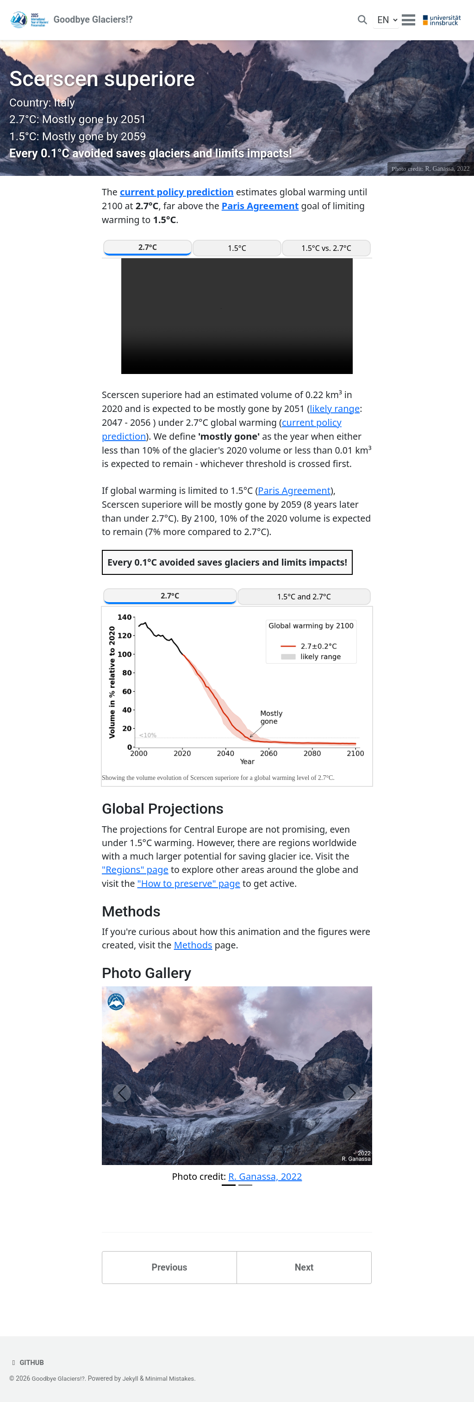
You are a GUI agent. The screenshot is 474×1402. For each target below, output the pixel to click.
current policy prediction (177, 196)
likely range (341, 413)
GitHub (26, 1363)
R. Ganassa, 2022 (447, 172)
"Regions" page (135, 892)
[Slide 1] (229, 1209)
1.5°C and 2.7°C (304, 618)
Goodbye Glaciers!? (94, 20)
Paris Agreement (262, 210)
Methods (219, 968)
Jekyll (132, 1379)
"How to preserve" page (189, 906)
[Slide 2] (245, 1209)
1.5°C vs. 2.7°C (326, 253)
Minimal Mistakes (172, 1379)
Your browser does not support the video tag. (237, 321)
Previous (169, 1292)
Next (304, 1292)
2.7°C (147, 252)
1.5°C (237, 253)
